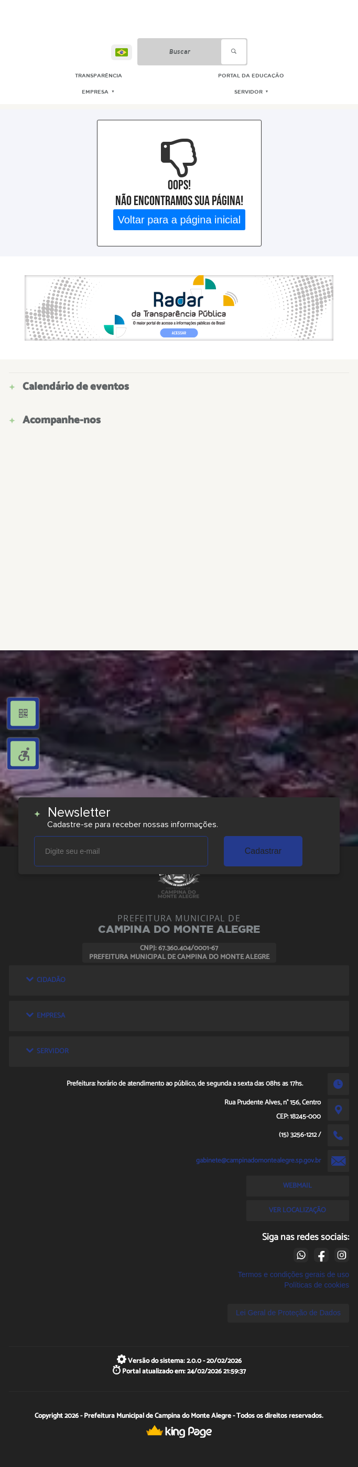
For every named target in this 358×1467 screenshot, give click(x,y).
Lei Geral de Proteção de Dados (288, 1312)
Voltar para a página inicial (179, 219)
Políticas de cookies (316, 1285)
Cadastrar (263, 851)
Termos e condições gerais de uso (293, 1274)
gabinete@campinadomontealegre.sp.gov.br (258, 1160)
